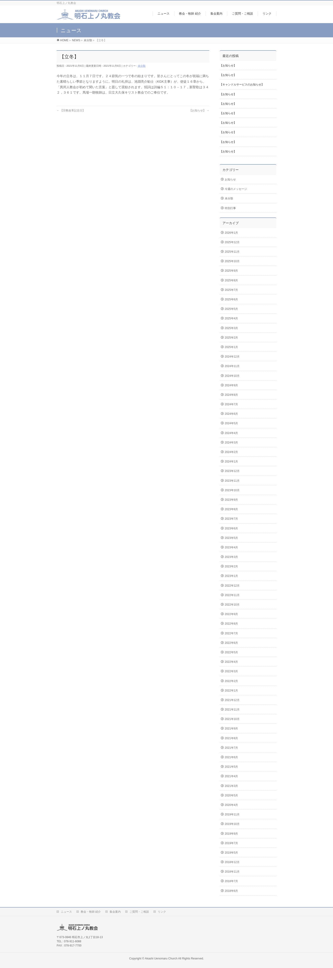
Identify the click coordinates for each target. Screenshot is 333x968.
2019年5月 (231, 852)
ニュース (66, 911)
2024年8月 (231, 394)
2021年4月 (231, 776)
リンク (162, 911)
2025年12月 (232, 242)
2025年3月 (231, 328)
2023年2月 (231, 566)
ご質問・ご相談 (139, 911)
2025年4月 (231, 318)
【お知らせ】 (199, 110)
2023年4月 (231, 547)
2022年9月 (231, 614)
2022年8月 (231, 623)
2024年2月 (231, 452)
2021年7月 (231, 747)
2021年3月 (231, 786)
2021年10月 (232, 719)
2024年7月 (231, 404)
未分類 (141, 65)
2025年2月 (231, 337)
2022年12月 (232, 585)
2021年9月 (231, 728)
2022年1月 (231, 690)
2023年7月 (231, 518)
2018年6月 (231, 891)
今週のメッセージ (236, 189)
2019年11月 (232, 814)
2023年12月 (232, 471)
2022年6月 (231, 642)
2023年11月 (232, 480)
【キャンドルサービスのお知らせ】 (242, 84)
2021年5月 (231, 766)
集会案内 (115, 911)
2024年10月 (232, 375)
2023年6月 (231, 528)
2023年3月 (231, 557)
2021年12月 (232, 700)
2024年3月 (231, 442)
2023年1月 (231, 576)
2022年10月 (232, 604)
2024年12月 (232, 356)
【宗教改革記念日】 (71, 110)
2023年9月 (231, 499)
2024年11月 (232, 366)
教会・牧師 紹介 (91, 911)
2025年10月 (232, 261)
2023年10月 (232, 490)
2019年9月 (231, 833)
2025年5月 (231, 309)
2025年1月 (231, 347)
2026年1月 (231, 232)
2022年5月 (231, 652)
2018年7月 (231, 881)
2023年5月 (231, 538)
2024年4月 (231, 433)
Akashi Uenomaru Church (161, 958)
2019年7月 (231, 843)
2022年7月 (231, 633)
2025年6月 (231, 299)
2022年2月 (231, 681)
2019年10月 (232, 824)
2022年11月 (232, 595)
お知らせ (230, 179)
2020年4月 (231, 805)
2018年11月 (232, 871)
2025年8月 (231, 280)
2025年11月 (232, 251)
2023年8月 (231, 509)
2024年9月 (231, 385)
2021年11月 (232, 709)
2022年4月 (231, 661)
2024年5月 (231, 423)
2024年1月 (231, 461)
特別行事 (230, 208)
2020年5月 (231, 795)
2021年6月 (231, 757)
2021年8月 (231, 738)
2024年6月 (231, 413)
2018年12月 (232, 862)
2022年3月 (231, 671)
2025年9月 (231, 270)
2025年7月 (231, 290)
